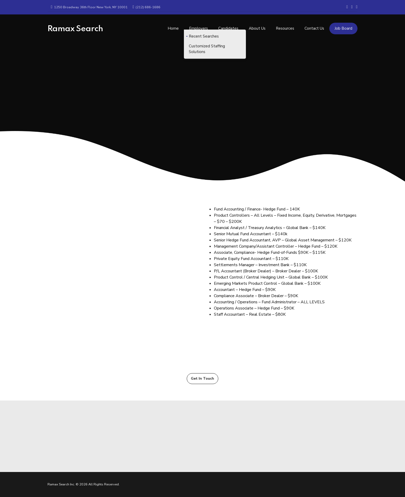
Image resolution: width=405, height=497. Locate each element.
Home (173, 26)
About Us (257, 26)
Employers (198, 26)
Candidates (228, 26)
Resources (285, 26)
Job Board (343, 26)
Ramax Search (75, 29)
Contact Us (314, 26)
